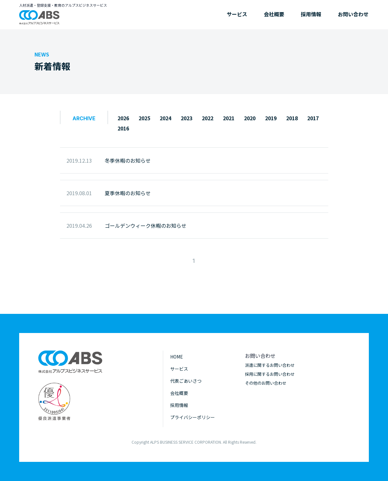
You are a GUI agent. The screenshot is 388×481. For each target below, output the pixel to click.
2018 (292, 118)
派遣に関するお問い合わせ (270, 365)
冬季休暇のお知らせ (128, 160)
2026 (123, 118)
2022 (207, 118)
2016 (123, 128)
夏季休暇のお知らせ (128, 193)
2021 (228, 118)
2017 (313, 118)
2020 (249, 118)
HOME (176, 356)
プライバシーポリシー (192, 417)
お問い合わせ (353, 14)
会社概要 (274, 14)
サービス (237, 14)
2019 (271, 118)
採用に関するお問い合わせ (270, 374)
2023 (186, 118)
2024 (165, 118)
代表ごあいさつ (186, 381)
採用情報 (311, 14)
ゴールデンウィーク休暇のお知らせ (145, 225)
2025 (144, 118)
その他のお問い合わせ (265, 383)
